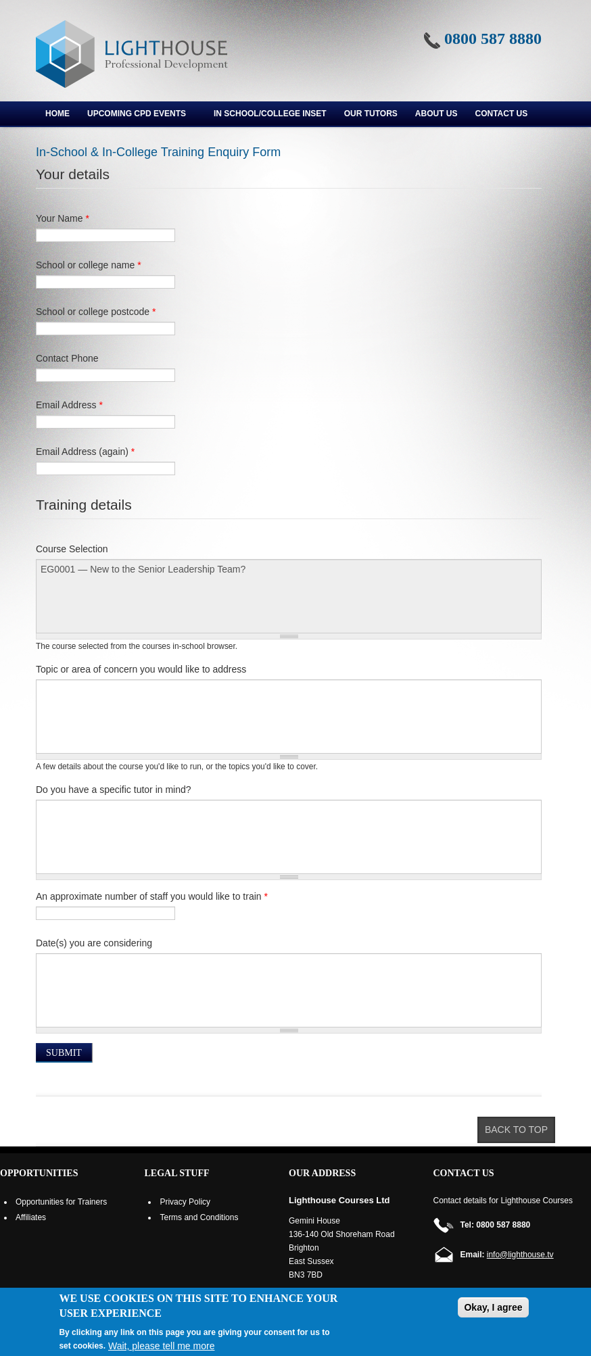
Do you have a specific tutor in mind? (113, 789)
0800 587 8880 (493, 38)
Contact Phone (67, 358)
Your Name (62, 218)
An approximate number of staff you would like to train (152, 896)
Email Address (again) (85, 451)
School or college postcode (96, 311)
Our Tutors (371, 113)
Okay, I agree (493, 1307)
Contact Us (501, 113)
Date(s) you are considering (94, 943)
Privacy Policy (185, 1202)
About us (436, 113)
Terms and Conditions (199, 1217)
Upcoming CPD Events (137, 115)
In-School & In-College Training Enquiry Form (158, 152)
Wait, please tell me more (161, 1345)
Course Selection (72, 548)
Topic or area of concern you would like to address (141, 669)
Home (57, 113)
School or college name (88, 265)
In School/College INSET (270, 113)
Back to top (516, 1129)
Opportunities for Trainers (61, 1202)
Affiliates (31, 1217)
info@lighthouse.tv (520, 1254)
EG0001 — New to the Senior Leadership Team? (289, 596)
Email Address (69, 404)
